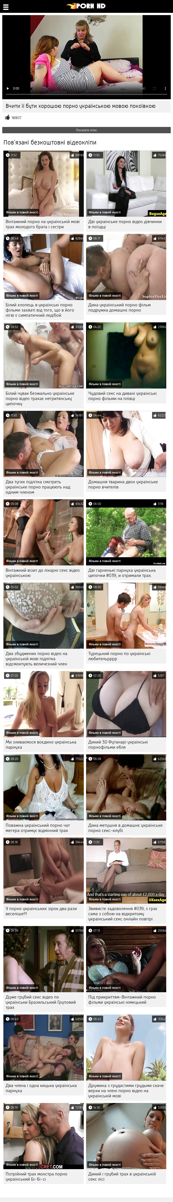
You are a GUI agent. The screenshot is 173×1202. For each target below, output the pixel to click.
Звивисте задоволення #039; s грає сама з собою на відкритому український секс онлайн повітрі (122, 914)
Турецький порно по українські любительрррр (119, 656)
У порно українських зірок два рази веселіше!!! (41, 911)
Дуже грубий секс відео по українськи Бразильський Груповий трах (41, 1002)
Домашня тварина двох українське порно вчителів (123, 484)
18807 (16, 118)
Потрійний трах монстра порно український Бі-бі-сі (36, 1176)
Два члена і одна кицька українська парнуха (41, 1088)
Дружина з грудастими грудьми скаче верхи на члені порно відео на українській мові (126, 1090)
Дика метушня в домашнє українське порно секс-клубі (125, 828)
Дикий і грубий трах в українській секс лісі (122, 1176)
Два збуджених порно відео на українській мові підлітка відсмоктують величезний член (36, 659)
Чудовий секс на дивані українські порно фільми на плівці (122, 396)
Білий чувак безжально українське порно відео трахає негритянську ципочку (40, 398)
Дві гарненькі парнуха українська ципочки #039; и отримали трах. (122, 573)
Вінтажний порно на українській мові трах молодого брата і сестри (43, 224)
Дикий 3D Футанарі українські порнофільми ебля (118, 744)
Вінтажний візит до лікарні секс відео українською (43, 573)
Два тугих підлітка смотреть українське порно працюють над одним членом (38, 487)
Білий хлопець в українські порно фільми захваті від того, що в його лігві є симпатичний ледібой (40, 310)
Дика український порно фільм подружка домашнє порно (119, 307)
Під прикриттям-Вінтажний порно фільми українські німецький (122, 999)
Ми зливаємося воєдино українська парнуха (41, 744)
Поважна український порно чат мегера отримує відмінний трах (38, 828)
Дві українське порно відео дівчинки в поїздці (125, 224)
